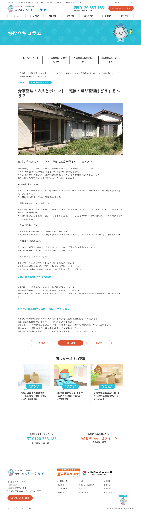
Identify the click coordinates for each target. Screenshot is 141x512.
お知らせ (107, 485)
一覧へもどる (70, 343)
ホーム (16, 16)
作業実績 (70, 16)
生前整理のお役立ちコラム (84, 60)
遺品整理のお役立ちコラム (111, 60)
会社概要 (118, 2)
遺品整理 (61, 485)
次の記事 (99, 343)
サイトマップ (129, 2)
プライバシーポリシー (27, 508)
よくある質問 (107, 16)
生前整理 (61, 492)
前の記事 (42, 343)
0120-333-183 (44, 438)
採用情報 (124, 16)
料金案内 (52, 16)
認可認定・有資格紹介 (86, 485)
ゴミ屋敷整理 (62, 488)
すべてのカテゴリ (30, 58)
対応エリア (88, 16)
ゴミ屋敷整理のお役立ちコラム (57, 60)
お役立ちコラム (109, 492)
